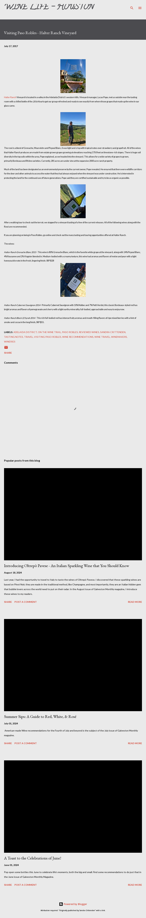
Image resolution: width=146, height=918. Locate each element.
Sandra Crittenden (112, 332)
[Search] (132, 6)
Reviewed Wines (89, 332)
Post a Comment (25, 601)
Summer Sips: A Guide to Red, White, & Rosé (40, 716)
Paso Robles (70, 332)
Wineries (9, 341)
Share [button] (8, 352)
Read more (135, 601)
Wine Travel (102, 336)
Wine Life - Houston (49, 8)
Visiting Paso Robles (47, 336)
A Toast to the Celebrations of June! (32, 858)
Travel (28, 336)
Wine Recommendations (77, 336)
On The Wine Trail (49, 332)
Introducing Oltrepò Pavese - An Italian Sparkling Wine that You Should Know (66, 565)
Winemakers (119, 336)
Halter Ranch (10, 97)
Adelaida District (25, 332)
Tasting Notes (13, 336)
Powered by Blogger (73, 904)
